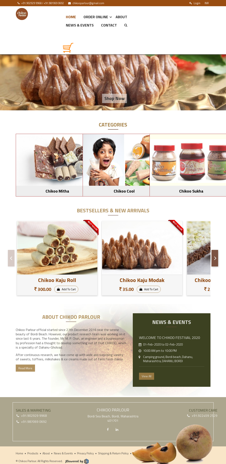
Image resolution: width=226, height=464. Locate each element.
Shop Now (118, 98)
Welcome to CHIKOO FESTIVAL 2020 (169, 343)
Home (71, 17)
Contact (109, 25)
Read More (25, 373)
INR (207, 3)
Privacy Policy (85, 454)
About (121, 17)
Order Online (95, 17)
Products (32, 454)
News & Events (80, 25)
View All (146, 381)
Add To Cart (66, 289)
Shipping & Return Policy (113, 454)
